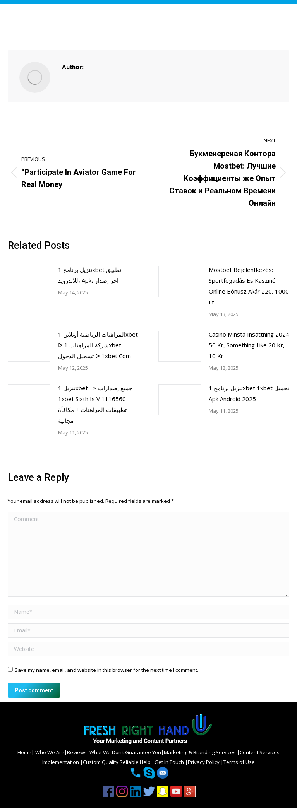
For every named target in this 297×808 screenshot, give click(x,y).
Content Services (260, 752)
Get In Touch (170, 761)
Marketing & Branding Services (200, 752)
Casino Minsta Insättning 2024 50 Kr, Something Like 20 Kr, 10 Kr (249, 345)
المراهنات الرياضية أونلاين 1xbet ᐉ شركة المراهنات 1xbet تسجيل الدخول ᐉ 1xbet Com (98, 345)
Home (24, 752)
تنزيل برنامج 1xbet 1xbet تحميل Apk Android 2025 (249, 393)
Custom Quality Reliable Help (117, 761)
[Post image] (29, 281)
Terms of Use (239, 761)
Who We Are (49, 752)
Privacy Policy (204, 761)
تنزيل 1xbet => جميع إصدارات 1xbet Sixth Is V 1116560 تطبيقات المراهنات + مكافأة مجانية (95, 404)
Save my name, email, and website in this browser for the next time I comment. (106, 669)
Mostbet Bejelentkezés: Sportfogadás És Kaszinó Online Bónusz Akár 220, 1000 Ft (249, 286)
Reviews (77, 752)
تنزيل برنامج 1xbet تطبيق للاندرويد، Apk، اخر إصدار (89, 275)
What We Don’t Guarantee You (125, 752)
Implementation (61, 761)
